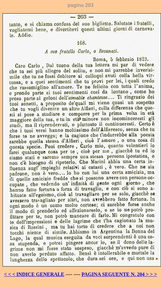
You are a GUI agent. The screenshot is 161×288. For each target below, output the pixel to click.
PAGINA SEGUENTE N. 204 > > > (119, 274)
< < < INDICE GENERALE (34, 274)
